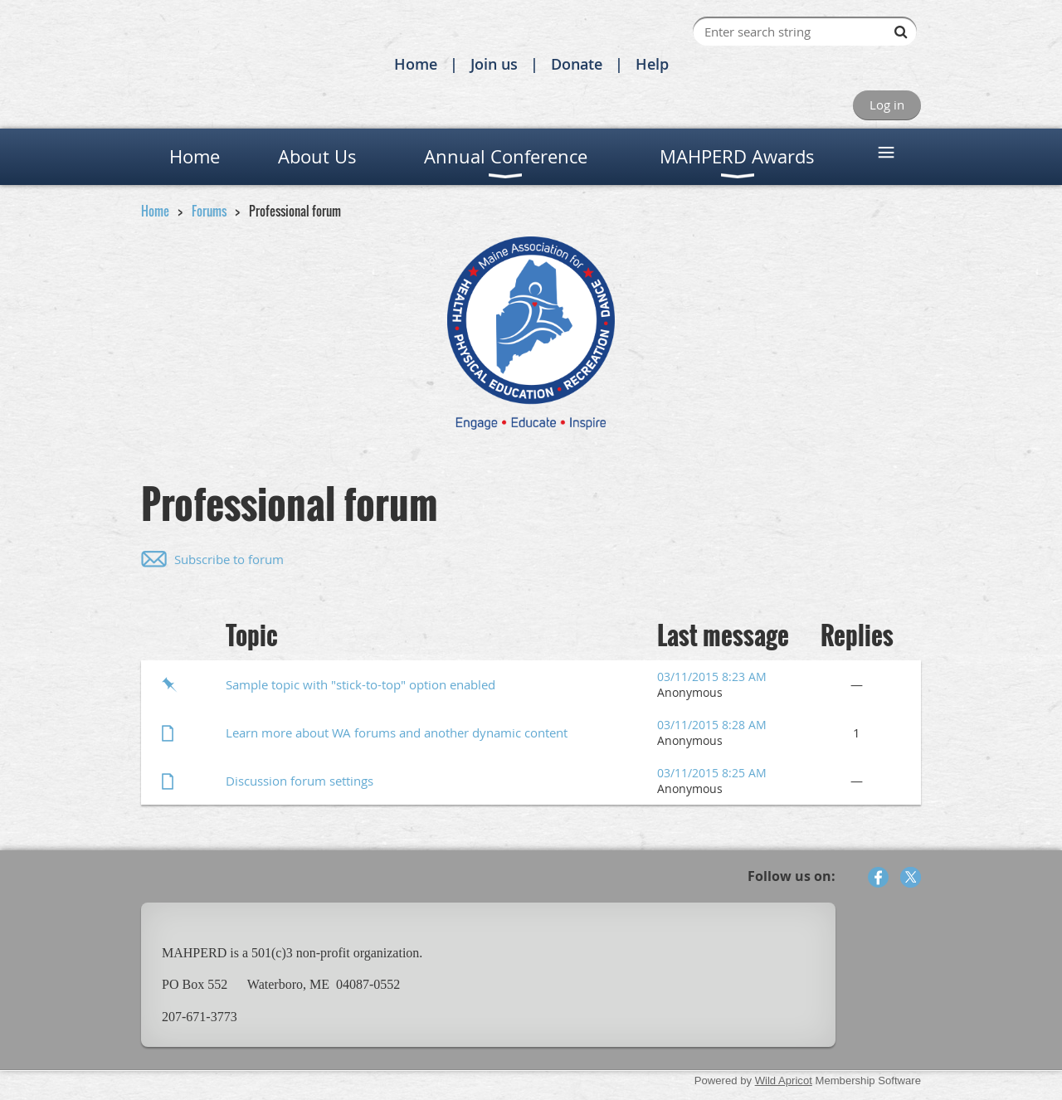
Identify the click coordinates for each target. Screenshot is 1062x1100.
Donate (576, 64)
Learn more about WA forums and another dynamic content (397, 732)
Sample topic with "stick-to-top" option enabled (360, 684)
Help (652, 64)
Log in (887, 104)
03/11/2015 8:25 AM (712, 773)
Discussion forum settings (299, 780)
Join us (494, 64)
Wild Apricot (783, 1080)
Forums (209, 211)
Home (415, 64)
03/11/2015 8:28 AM (712, 725)
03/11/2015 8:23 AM (712, 676)
